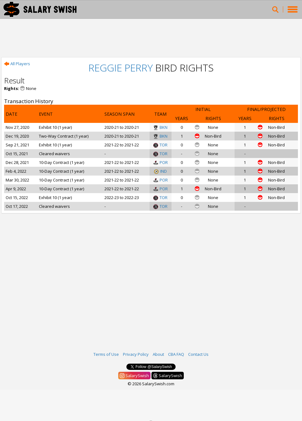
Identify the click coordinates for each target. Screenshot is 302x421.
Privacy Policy (136, 354)
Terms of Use (106, 354)
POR (160, 162)
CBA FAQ (176, 354)
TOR (160, 145)
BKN (160, 127)
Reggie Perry (120, 67)
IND (160, 171)
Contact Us (198, 354)
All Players (17, 63)
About (158, 354)
